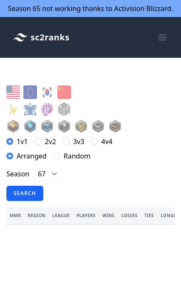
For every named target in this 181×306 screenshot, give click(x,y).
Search (25, 193)
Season (17, 173)
